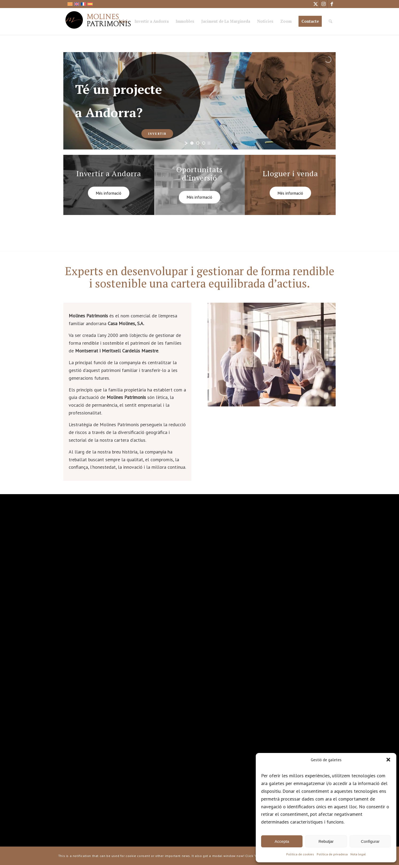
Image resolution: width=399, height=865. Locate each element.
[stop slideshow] (209, 143)
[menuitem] (123, 22)
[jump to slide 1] (191, 143)
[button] (388, 759)
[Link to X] (315, 4)
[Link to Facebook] (332, 4)
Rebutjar (326, 841)
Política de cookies (300, 854)
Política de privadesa (332, 854)
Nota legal (358, 854)
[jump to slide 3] (203, 143)
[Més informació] (108, 193)
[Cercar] (330, 21)
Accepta (282, 841)
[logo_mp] (98, 21)
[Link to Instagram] (323, 4)
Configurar (370, 841)
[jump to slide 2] (197, 143)
